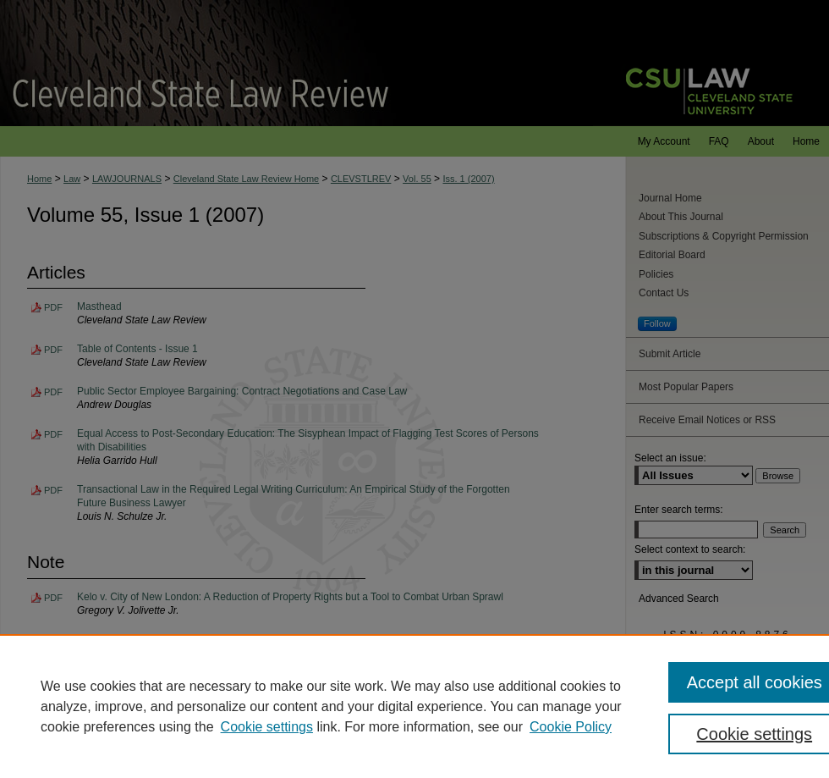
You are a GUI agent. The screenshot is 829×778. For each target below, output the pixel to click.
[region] (414, 706)
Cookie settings (267, 727)
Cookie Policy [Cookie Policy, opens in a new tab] (571, 727)
